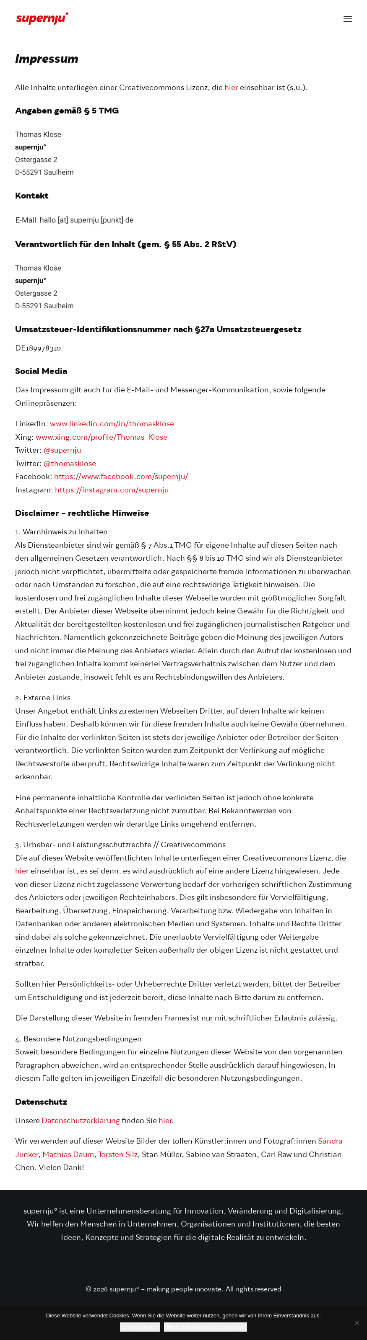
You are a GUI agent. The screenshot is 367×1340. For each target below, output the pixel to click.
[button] (347, 18)
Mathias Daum (68, 1155)
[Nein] (356, 1323)
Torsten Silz (118, 1155)
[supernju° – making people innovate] (42, 18)
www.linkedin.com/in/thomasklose (112, 424)
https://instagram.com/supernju (112, 491)
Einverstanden (139, 1327)
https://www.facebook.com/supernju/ (121, 477)
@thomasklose (70, 464)
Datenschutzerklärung (81, 1121)
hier (231, 88)
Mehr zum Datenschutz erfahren (206, 1327)
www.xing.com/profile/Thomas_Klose (101, 438)
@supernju (62, 451)
